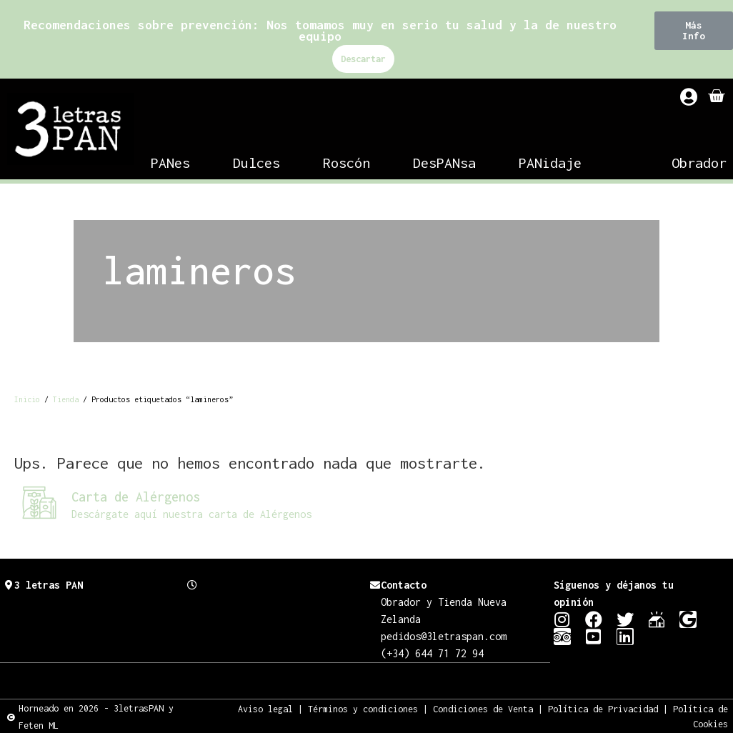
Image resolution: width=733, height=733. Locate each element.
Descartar (363, 59)
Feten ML (39, 724)
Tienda (66, 399)
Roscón (346, 162)
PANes (170, 162)
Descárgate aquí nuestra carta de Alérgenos (191, 514)
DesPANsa (444, 162)
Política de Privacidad (603, 708)
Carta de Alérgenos (135, 496)
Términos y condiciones (363, 708)
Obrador (699, 162)
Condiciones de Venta (483, 708)
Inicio (27, 399)
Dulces (256, 162)
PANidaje (550, 162)
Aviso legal (265, 708)
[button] (693, 30)
